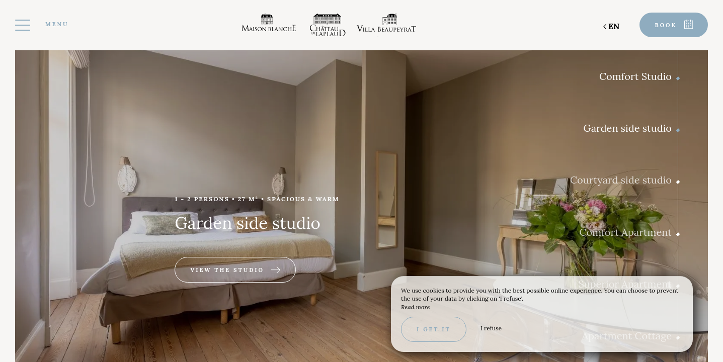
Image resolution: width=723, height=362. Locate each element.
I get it (434, 329)
